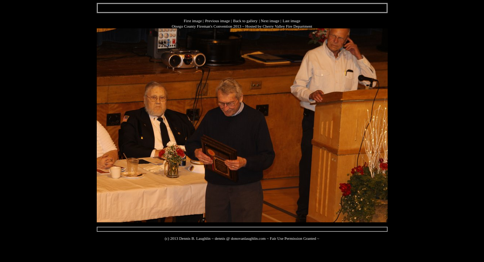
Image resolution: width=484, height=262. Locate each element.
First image (193, 21)
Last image (291, 21)
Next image (270, 21)
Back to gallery (245, 21)
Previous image (217, 21)
